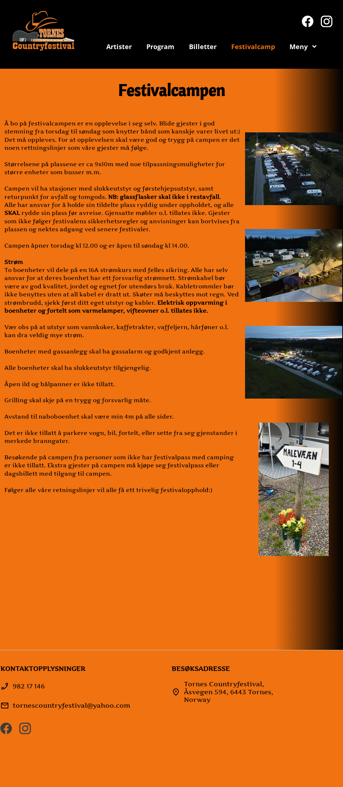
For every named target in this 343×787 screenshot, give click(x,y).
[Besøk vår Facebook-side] (308, 21)
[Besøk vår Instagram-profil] (326, 21)
